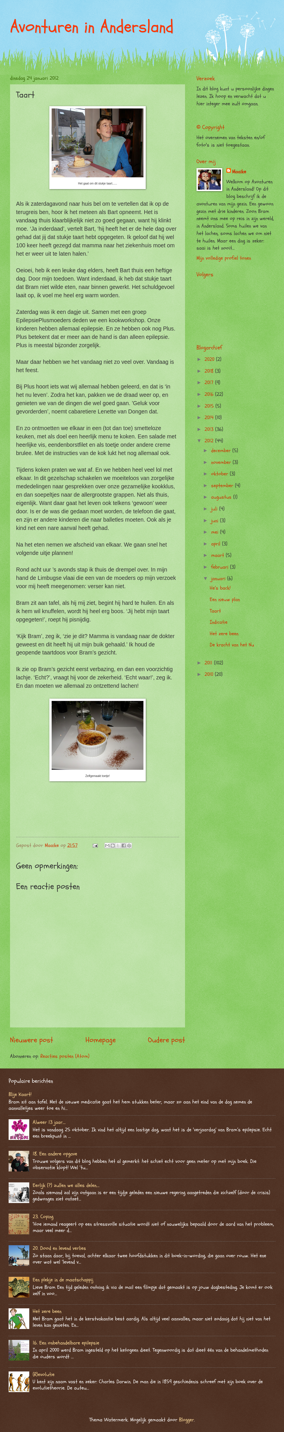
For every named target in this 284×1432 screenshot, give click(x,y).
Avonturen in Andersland (92, 26)
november (222, 462)
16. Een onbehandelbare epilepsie (66, 1342)
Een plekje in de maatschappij (63, 1279)
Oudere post (166, 1040)
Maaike (239, 171)
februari (220, 567)
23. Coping (43, 1216)
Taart (215, 611)
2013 (210, 429)
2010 (210, 674)
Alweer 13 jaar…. (49, 1122)
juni (215, 520)
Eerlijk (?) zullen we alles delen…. (66, 1185)
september (223, 485)
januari (219, 578)
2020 (210, 359)
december (221, 450)
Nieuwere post (31, 1040)
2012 (210, 440)
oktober (220, 473)
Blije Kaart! (20, 1094)
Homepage (100, 1040)
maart (218, 555)
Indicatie (218, 622)
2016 (210, 394)
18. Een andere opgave (55, 1153)
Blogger (186, 1419)
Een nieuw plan (225, 599)
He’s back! (220, 588)
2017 (210, 382)
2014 (210, 417)
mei (215, 532)
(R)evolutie (44, 1374)
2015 (210, 406)
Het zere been (224, 633)
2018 (210, 371)
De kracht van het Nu (232, 644)
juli (215, 508)
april (216, 543)
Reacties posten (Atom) (65, 1056)
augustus (222, 497)
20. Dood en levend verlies (59, 1248)
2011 (209, 663)
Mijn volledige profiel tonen (224, 258)
